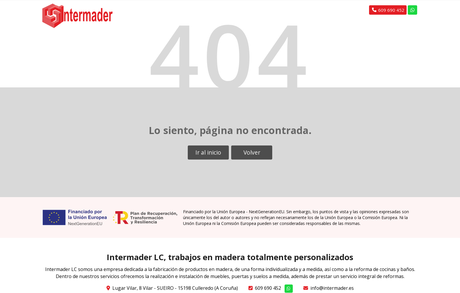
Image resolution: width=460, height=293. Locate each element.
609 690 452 (268, 288)
